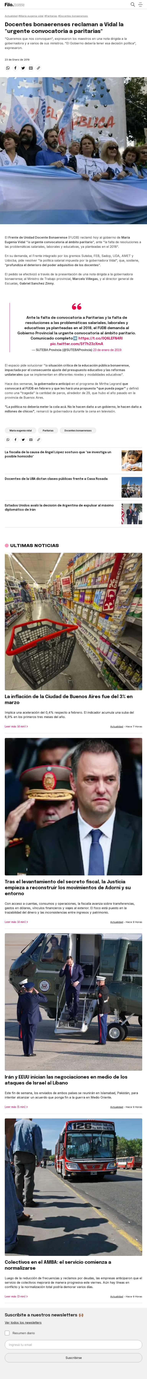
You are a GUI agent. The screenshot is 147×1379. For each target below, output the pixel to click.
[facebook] (15, 68)
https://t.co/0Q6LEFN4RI (100, 338)
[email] (31, 68)
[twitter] (23, 68)
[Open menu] (140, 4)
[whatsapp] (8, 68)
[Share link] (38, 68)
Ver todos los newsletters (23, 1322)
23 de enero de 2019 (107, 350)
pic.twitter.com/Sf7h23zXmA (76, 344)
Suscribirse (73, 1358)
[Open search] (132, 4)
